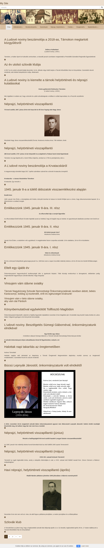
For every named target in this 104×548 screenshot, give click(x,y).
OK (78, 546)
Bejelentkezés (93, 27)
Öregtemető (80, 27)
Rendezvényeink (31, 27)
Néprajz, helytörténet (58, 27)
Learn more (85, 546)
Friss (8, 27)
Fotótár (70, 27)
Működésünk (17, 27)
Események (44, 27)
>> (20, 536)
